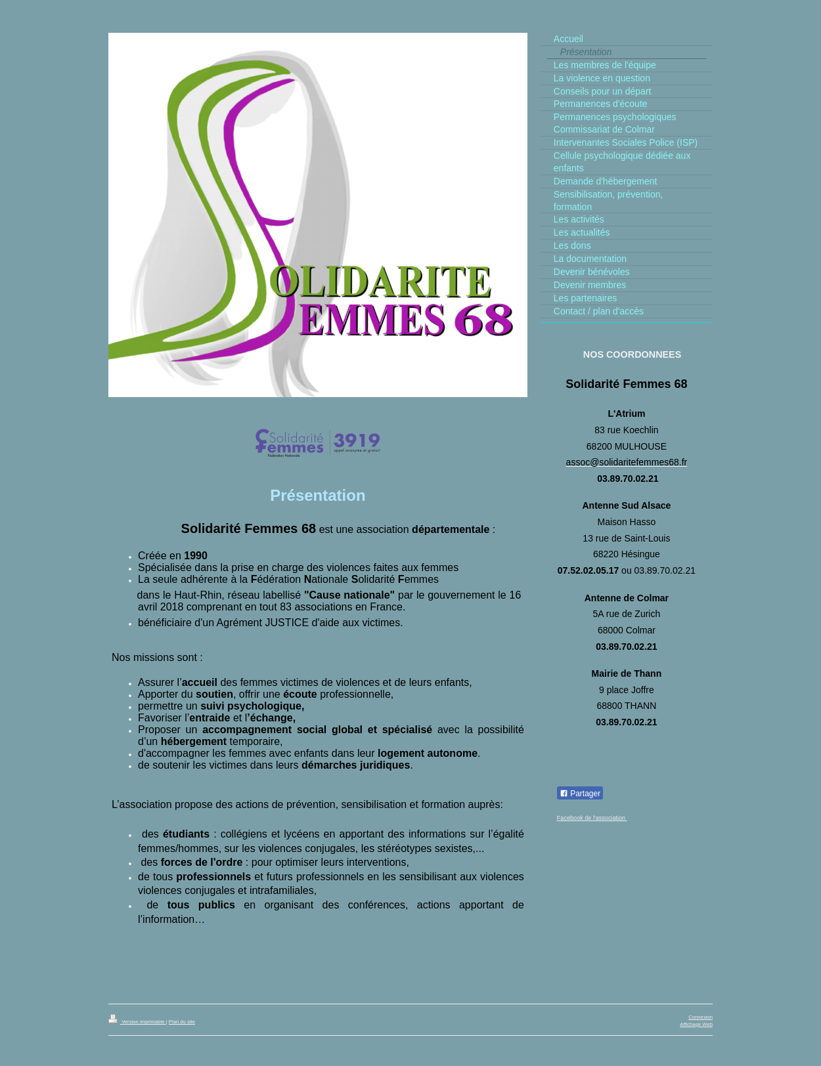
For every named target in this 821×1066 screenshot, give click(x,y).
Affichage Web (696, 1024)
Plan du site (182, 1022)
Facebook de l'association (592, 818)
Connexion (700, 1017)
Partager (580, 793)
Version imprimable (137, 1022)
